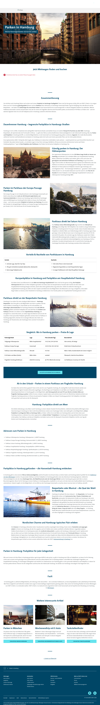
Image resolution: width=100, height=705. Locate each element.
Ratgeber (53, 679)
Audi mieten (30, 673)
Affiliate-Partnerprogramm (80, 679)
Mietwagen (51, 583)
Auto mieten (6, 673)
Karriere (76, 677)
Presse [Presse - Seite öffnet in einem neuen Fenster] (75, 675)
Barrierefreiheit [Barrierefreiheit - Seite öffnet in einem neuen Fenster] (32, 693)
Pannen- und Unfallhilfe (56, 673)
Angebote (5, 675)
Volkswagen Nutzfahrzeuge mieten (35, 679)
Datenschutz (24, 693)
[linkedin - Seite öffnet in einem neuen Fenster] (89, 688)
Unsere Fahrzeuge (7, 677)
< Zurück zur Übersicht (50, 653)
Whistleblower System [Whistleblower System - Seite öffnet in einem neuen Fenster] (43, 693)
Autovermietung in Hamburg (62, 534)
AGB (18, 693)
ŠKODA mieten (30, 681)
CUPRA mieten (30, 677)
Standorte (53, 677)
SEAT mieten (30, 675)
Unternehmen (77, 673)
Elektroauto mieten (8, 679)
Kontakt (52, 675)
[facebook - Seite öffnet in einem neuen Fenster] (95, 688)
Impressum (12, 693)
